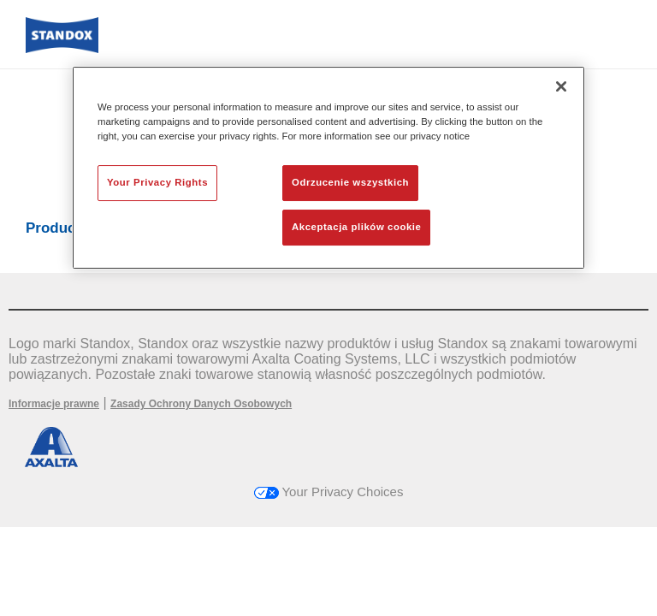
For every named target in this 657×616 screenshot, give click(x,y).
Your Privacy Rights (157, 182)
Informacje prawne (54, 404)
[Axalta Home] (62, 48)
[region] (328, 168)
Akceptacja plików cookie (356, 227)
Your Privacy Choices (329, 491)
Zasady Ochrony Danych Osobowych (201, 404)
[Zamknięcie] (561, 86)
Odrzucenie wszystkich (350, 182)
